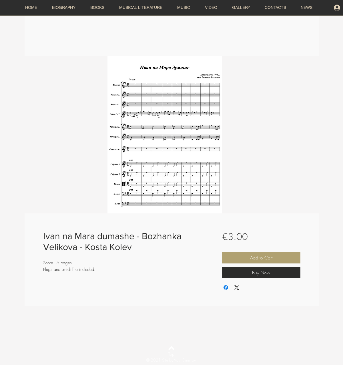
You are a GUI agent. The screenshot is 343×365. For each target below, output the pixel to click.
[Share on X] (236, 287)
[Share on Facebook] (225, 287)
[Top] (171, 354)
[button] (144, 7)
